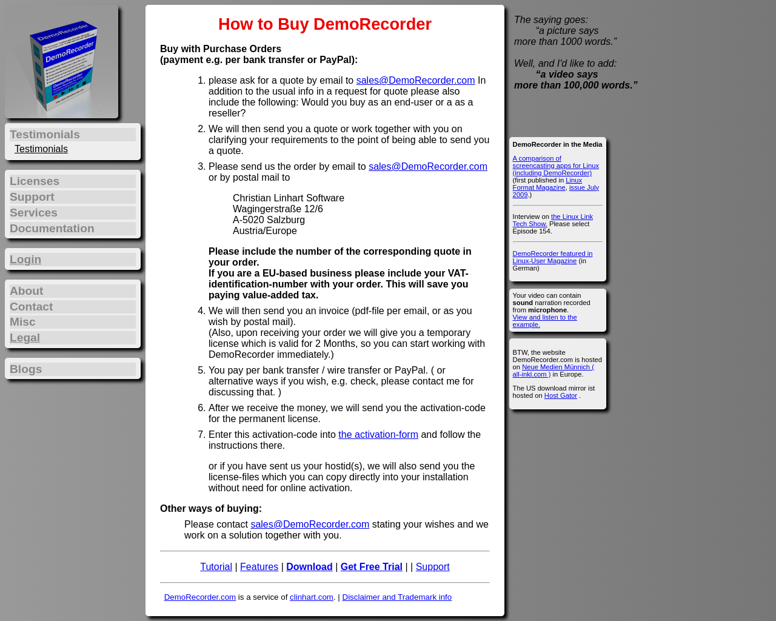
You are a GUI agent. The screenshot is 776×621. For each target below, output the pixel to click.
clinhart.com (311, 597)
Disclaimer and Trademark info (397, 597)
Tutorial (216, 567)
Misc (23, 321)
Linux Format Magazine (547, 183)
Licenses (34, 181)
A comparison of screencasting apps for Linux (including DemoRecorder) (556, 165)
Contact (31, 306)
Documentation (52, 228)
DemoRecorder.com (200, 597)
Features (259, 567)
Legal (25, 337)
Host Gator (560, 395)
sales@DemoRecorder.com (415, 80)
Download (309, 567)
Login (25, 259)
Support (433, 567)
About (26, 290)
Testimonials (41, 149)
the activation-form (378, 434)
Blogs (26, 369)
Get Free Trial (372, 567)
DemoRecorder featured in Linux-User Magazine (553, 257)
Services (34, 212)
